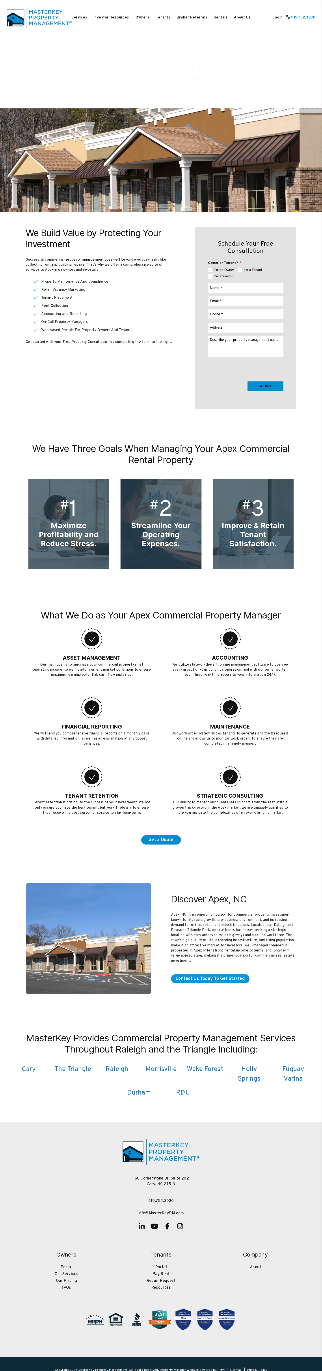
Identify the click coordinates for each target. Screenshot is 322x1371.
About (255, 1267)
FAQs (66, 1287)
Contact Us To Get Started (161, 85)
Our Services (66, 1274)
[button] (142, 1226)
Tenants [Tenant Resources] (163, 17)
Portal (66, 1267)
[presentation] (249, 368)
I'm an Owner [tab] (224, 270)
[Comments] (245, 346)
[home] (39, 17)
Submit (265, 386)
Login (277, 17)
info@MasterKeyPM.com (161, 1213)
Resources (161, 1287)
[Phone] (245, 314)
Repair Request (161, 1280)
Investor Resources (111, 17)
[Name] (245, 288)
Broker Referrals (192, 17)
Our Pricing (66, 1280)
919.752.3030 (303, 17)
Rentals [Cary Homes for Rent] (220, 17)
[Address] (245, 328)
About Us (242, 17)
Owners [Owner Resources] (142, 17)
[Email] (245, 301)
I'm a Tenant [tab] (253, 270)
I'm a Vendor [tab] (223, 276)
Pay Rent (161, 1274)
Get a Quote (161, 840)
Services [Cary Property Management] (79, 17)
